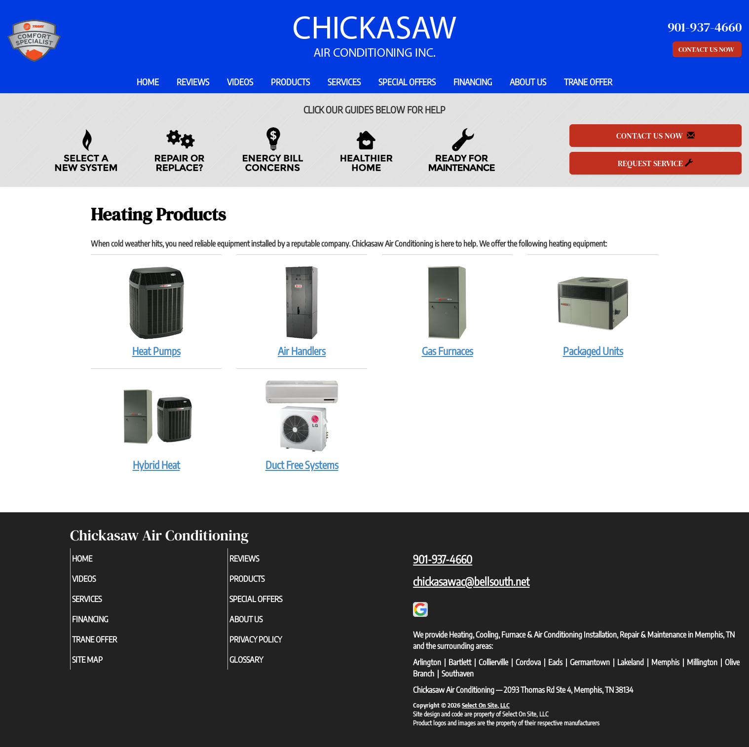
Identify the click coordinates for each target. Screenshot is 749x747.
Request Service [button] (655, 163)
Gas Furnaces (447, 311)
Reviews (193, 81)
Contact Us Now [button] (707, 49)
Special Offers (407, 81)
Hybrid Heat (156, 425)
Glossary (263, 668)
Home (148, 81)
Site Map (103, 668)
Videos (240, 81)
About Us (528, 81)
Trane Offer (588, 81)
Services (344, 81)
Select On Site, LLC (486, 705)
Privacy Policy (273, 646)
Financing (472, 81)
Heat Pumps (156, 311)
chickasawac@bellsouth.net (471, 581)
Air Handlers (301, 311)
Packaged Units (592, 311)
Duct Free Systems (301, 425)
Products (290, 81)
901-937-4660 (442, 559)
